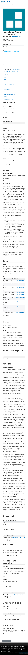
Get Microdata (17, 36)
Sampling (6, 87)
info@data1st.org (15, 594)
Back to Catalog (6, 641)
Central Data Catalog (8, 4)
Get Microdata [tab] (15, 71)
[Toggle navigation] (25, 2)
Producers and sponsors (9, 84)
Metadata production (8, 99)
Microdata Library (8, 1)
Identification (6, 74)
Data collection (7, 89)
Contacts (5, 96)
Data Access (6, 91)
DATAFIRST (15, 4)
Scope (5, 79)
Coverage (6, 82)
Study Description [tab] (7, 69)
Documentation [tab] (7, 71)
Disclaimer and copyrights (9, 94)
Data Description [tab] (16, 69)
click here (7, 651)
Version (5, 77)
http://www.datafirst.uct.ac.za (18, 537)
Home (3, 4)
